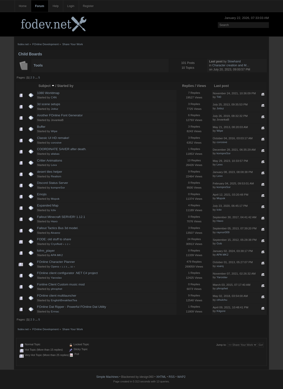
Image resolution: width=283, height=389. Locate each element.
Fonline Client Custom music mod (61, 284)
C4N (54, 97)
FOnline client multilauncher (56, 295)
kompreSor (224, 153)
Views (201, 86)
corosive (56, 142)
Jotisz (54, 109)
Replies (188, 86)
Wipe (54, 131)
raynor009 (223, 232)
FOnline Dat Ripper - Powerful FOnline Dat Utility (71, 307)
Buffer (41, 127)
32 (71, 266)
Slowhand (234, 61)
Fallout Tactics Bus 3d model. (57, 228)
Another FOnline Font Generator (60, 115)
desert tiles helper (49, 171)
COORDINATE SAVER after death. (62, 149)
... (36, 77)
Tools (38, 65)
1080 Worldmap (48, 93)
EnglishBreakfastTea (64, 300)
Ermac (55, 311)
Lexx (54, 165)
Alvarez (55, 232)
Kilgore (221, 311)
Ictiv (53, 210)
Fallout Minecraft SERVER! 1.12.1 (61, 217)
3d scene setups (48, 104)
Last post (221, 86)
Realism (56, 176)
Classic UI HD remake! (53, 138)
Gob (219, 243)
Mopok (55, 198)
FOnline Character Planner (56, 262)
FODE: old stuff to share (54, 239)
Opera (55, 266)
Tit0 (219, 97)
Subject (46, 86)
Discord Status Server (52, 183)
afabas (55, 154)
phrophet (56, 289)
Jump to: (221, 344)
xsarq (220, 266)
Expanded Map (47, 205)
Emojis (41, 194)
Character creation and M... (230, 65)
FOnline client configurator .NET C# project (67, 273)
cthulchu (222, 300)
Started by (65, 86)
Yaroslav (56, 277)
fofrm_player (46, 250)
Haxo (54, 221)
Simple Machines (107, 377)
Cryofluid (56, 244)
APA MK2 (57, 255)
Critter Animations (49, 160)
